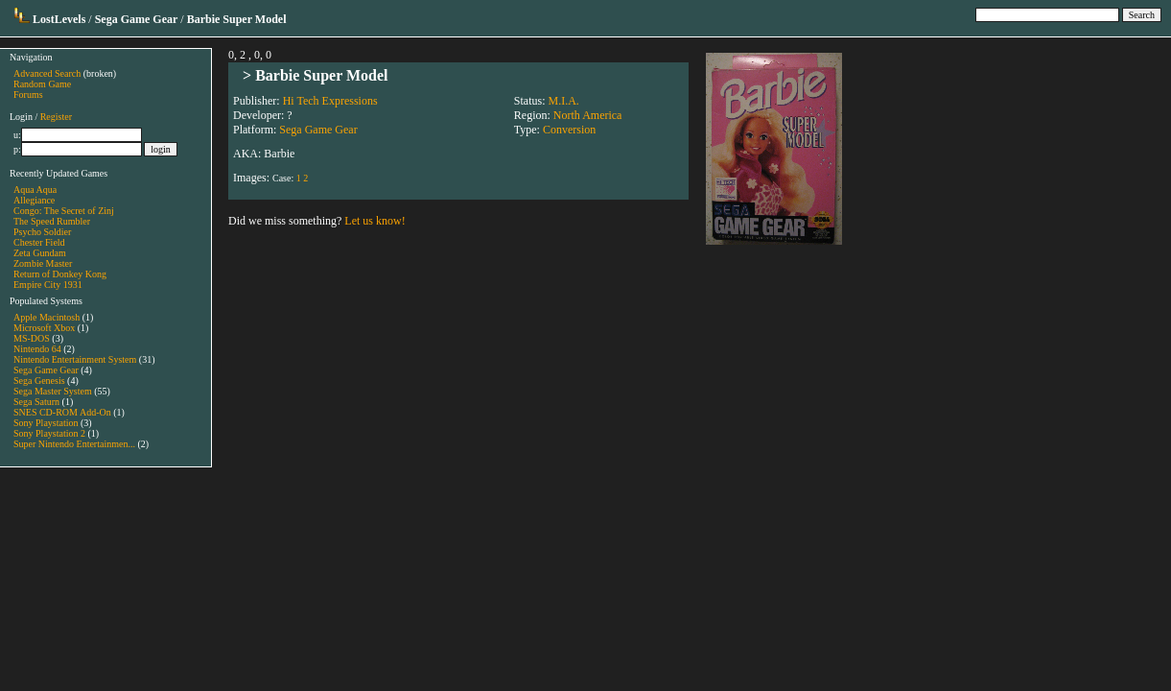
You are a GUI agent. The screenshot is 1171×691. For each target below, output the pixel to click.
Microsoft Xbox (44, 327)
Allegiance (34, 200)
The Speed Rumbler (51, 221)
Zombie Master (42, 263)
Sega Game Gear (46, 370)
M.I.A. (563, 100)
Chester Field (39, 242)
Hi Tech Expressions (330, 100)
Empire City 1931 (47, 284)
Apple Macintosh (46, 317)
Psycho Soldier (42, 231)
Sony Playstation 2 (49, 433)
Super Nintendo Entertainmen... (74, 444)
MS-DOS (31, 338)
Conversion (569, 129)
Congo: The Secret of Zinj (63, 210)
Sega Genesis (39, 380)
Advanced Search (47, 73)
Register (56, 116)
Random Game (42, 84)
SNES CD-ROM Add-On (62, 412)
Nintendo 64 (37, 349)
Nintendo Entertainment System (74, 359)
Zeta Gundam (39, 253)
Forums (28, 94)
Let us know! (374, 220)
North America (587, 115)
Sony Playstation (46, 422)
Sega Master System (52, 391)
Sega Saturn (36, 401)
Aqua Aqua (35, 189)
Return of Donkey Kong (59, 274)
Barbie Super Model (321, 75)
